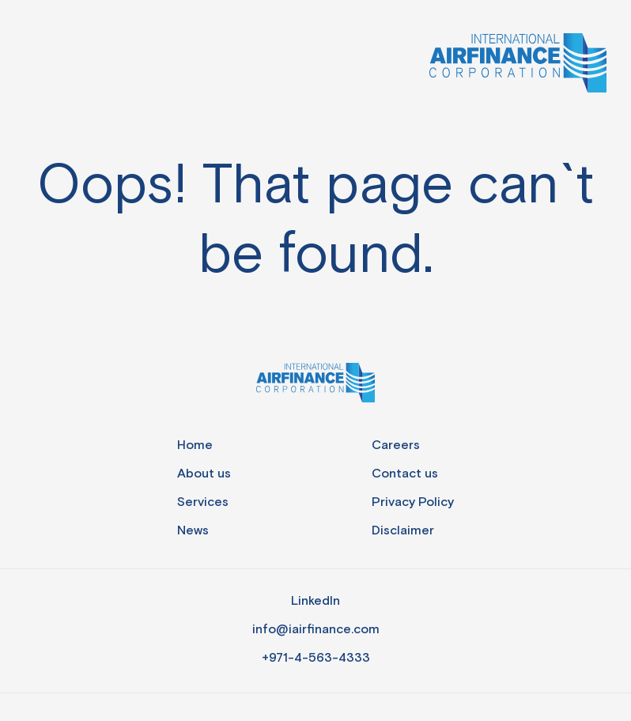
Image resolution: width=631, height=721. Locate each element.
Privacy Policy (413, 502)
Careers (396, 445)
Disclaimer (403, 531)
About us (204, 474)
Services (203, 502)
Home (195, 445)
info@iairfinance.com (316, 629)
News (193, 531)
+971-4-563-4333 (316, 658)
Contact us (405, 474)
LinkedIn (315, 601)
